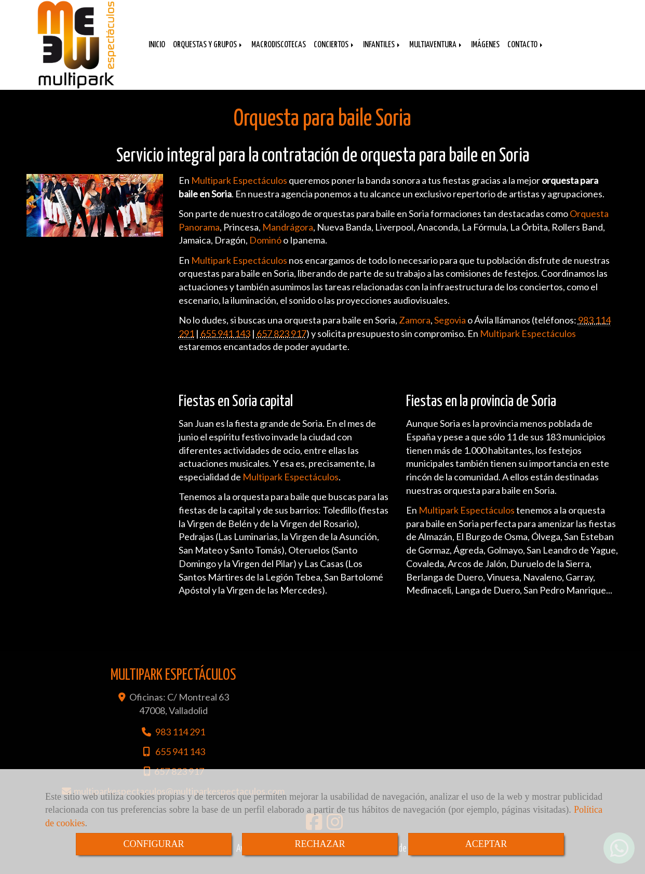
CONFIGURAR (153, 844)
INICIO (157, 52)
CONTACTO (525, 52)
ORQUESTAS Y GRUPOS (208, 52)
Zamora (415, 330)
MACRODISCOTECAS (278, 52)
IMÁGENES (485, 52)
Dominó (265, 250)
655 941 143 (225, 343)
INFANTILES (382, 52)
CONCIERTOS (334, 52)
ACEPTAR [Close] (486, 844)
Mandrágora (287, 237)
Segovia (450, 330)
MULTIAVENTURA (436, 52)
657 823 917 (281, 343)
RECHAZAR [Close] (319, 844)
